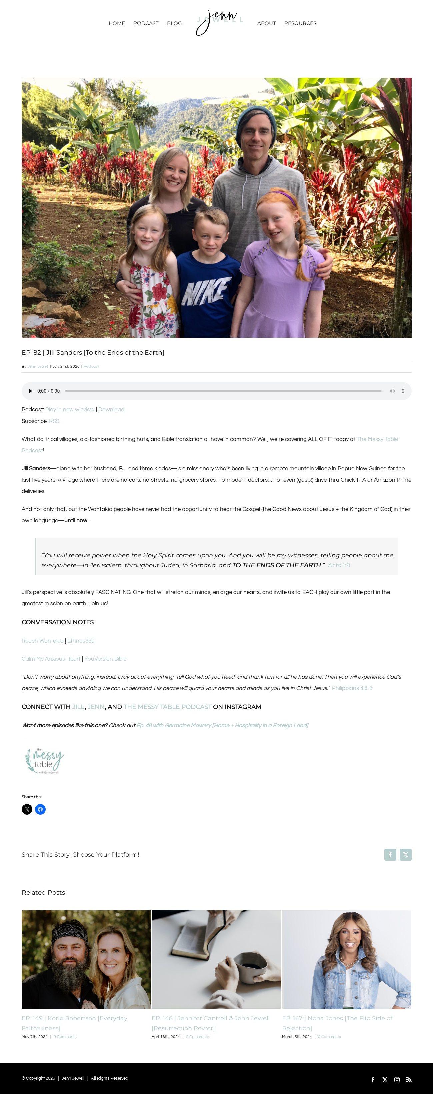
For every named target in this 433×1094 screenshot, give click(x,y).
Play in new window (70, 410)
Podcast (91, 366)
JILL (78, 707)
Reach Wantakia (43, 641)
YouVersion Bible (105, 659)
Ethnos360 (80, 641)
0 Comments (65, 1037)
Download (111, 410)
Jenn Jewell (37, 366)
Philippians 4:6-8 (352, 688)
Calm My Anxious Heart (51, 659)
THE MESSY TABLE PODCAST (167, 707)
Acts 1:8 (339, 565)
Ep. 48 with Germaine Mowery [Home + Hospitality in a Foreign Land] (222, 726)
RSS (54, 421)
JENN (96, 707)
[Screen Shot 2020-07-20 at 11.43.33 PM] (217, 208)
